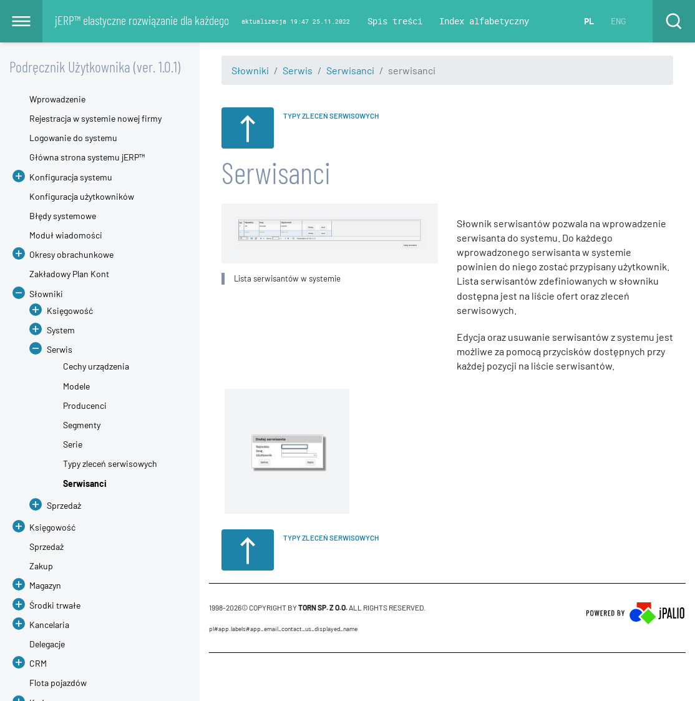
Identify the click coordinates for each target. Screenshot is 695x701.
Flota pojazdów (58, 682)
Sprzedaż (64, 505)
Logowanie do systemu (73, 137)
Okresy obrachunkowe (71, 254)
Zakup (41, 566)
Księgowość (70, 310)
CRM (38, 663)
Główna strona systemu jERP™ (87, 157)
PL (589, 21)
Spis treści (394, 21)
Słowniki (250, 70)
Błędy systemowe (62, 215)
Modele (76, 386)
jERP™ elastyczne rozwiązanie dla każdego (142, 19)
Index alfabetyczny (484, 21)
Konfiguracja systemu (70, 177)
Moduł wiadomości (65, 235)
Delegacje (47, 644)
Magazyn (45, 585)
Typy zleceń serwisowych (110, 463)
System (61, 330)
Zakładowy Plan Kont (69, 273)
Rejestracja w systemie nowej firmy (95, 118)
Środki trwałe (54, 605)
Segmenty (81, 424)
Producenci (85, 405)
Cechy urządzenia (96, 366)
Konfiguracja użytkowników (81, 196)
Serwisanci (350, 70)
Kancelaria (49, 624)
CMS (216, 676)
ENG (618, 21)
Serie (72, 444)
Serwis (298, 70)
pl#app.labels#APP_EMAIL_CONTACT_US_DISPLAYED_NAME (283, 628)
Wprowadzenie (57, 99)
